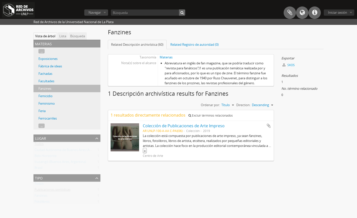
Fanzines (44, 88)
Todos (39, 145)
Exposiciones (48, 58)
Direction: (243, 105)
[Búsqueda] (148, 12)
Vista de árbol (45, 36)
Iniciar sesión (337, 12)
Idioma (302, 12)
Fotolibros (42, 202)
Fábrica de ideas (50, 66)
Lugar (40, 137)
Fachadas (45, 73)
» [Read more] (145, 150)
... (41, 51)
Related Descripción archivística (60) (137, 44)
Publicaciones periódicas (52, 190)
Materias (166, 57)
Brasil (38, 169)
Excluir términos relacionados (210, 115)
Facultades (46, 81)
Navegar (95, 12)
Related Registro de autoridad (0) (194, 44)
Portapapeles (290, 12)
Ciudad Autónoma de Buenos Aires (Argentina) (68, 151)
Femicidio (45, 96)
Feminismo (46, 103)
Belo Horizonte (45, 157)
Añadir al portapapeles (268, 125)
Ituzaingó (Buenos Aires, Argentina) (60, 163)
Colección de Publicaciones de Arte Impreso (184, 126)
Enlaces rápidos (314, 12)
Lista (62, 36)
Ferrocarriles (47, 118)
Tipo (39, 177)
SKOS (288, 65)
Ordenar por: (210, 105)
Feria (42, 111)
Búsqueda (77, 36)
